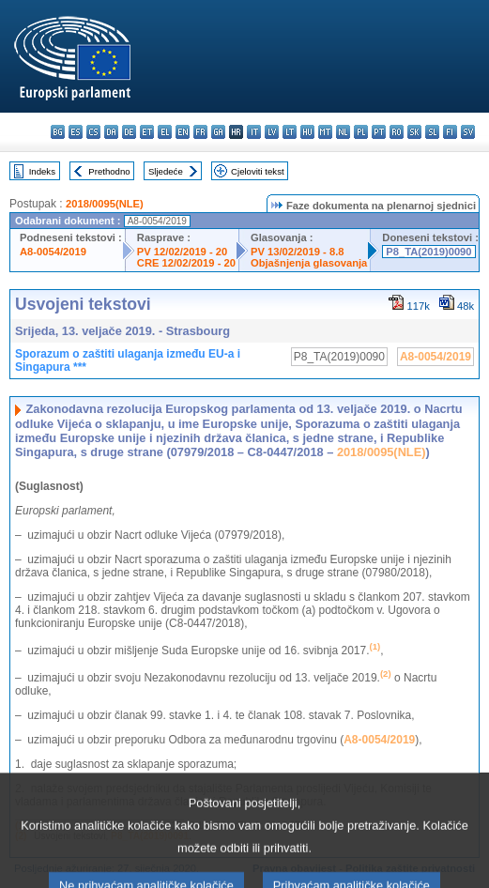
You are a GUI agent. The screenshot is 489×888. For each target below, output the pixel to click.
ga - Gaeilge (218, 132)
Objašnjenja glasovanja (309, 262)
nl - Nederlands (343, 132)
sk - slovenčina (414, 132)
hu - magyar (307, 132)
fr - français (200, 132)
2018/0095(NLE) (105, 203)
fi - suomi (450, 132)
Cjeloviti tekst (257, 171)
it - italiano (254, 132)
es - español (76, 132)
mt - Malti (325, 132)
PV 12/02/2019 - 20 (182, 251)
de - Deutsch (129, 132)
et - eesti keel (147, 132)
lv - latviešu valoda (272, 132)
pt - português (379, 132)
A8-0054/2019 (53, 251)
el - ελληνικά (165, 132)
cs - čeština (93, 132)
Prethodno (109, 171)
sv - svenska (468, 132)
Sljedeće (165, 171)
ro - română (397, 132)
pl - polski (361, 132)
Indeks (42, 171)
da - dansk (111, 132)
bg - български (58, 132)
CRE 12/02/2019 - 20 (186, 262)
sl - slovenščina (432, 132)
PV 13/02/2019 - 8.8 (297, 251)
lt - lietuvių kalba (290, 132)
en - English (183, 132)
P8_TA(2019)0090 (428, 251)
